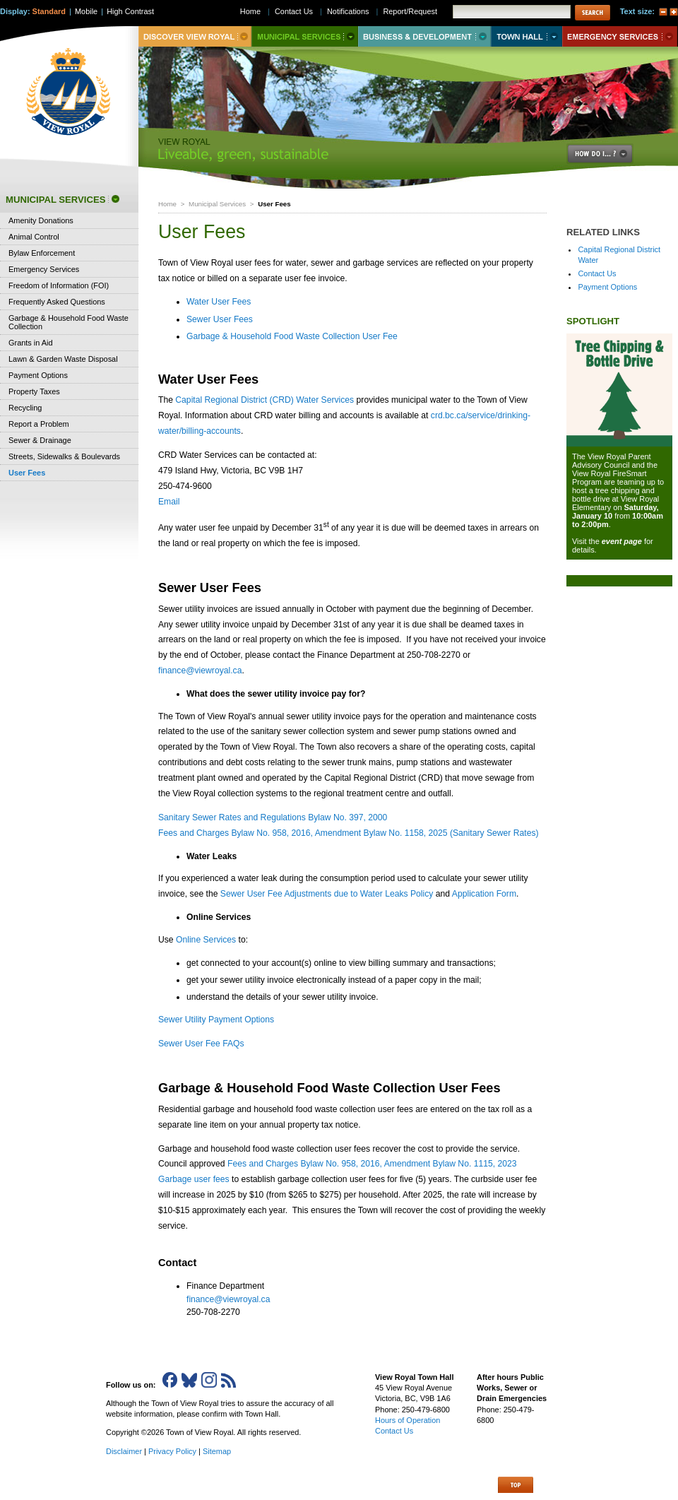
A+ (674, 12)
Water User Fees (218, 302)
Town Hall (526, 36)
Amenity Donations (40, 220)
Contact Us (597, 273)
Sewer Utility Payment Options (216, 1019)
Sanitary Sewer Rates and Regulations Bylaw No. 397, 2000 (272, 817)
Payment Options (607, 287)
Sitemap (217, 1451)
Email (168, 502)
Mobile (86, 11)
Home (167, 204)
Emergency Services (43, 269)
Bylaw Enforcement (41, 253)
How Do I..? (608, 153)
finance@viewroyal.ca (200, 670)
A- (663, 12)
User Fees (26, 472)
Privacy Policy (172, 1451)
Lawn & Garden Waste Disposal (63, 359)
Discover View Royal (194, 36)
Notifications (348, 11)
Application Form (484, 894)
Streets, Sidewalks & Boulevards (64, 456)
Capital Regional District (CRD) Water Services (264, 400)
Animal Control (33, 236)
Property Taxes (34, 391)
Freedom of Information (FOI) (58, 285)
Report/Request (410, 11)
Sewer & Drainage (39, 440)
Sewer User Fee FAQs (201, 1044)
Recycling (25, 407)
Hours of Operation (407, 1420)
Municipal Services (217, 204)
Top (515, 1485)
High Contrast (130, 11)
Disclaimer (124, 1451)
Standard (49, 11)
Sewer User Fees (219, 319)
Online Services (206, 940)
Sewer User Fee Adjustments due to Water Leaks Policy (327, 894)
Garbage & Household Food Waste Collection (68, 322)
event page (622, 541)
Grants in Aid (30, 342)
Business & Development (424, 36)
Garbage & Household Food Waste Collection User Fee (292, 336)
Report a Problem (38, 424)
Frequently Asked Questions (56, 301)
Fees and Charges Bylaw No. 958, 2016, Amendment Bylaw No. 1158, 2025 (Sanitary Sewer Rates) (348, 833)
